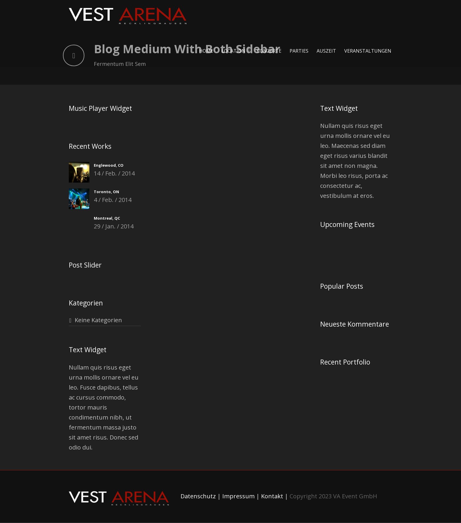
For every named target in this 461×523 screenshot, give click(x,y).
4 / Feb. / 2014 (112, 200)
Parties (299, 51)
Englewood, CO (108, 165)
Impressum (238, 496)
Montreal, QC (107, 218)
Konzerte (269, 51)
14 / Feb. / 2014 (114, 173)
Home (206, 51)
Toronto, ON (106, 191)
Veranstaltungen (367, 51)
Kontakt (272, 496)
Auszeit (326, 51)
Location (233, 51)
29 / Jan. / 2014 (113, 226)
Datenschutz (198, 496)
